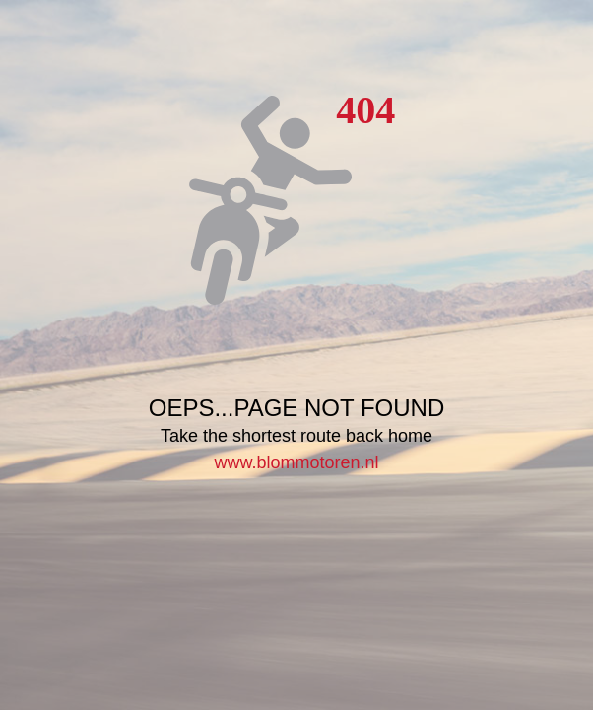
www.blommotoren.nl (296, 462)
